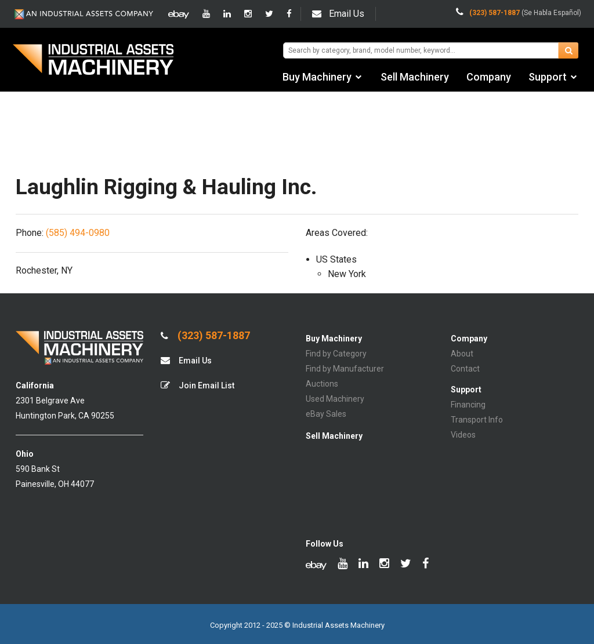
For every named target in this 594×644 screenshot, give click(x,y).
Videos (463, 434)
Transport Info (477, 419)
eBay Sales (326, 414)
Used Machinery (335, 398)
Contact (465, 368)
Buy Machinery (317, 77)
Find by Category (336, 353)
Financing (468, 404)
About (462, 353)
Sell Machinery (415, 77)
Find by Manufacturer (345, 368)
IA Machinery (93, 61)
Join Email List (197, 385)
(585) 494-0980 (78, 232)
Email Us (338, 13)
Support (547, 77)
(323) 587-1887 (205, 335)
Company (488, 77)
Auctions (322, 383)
